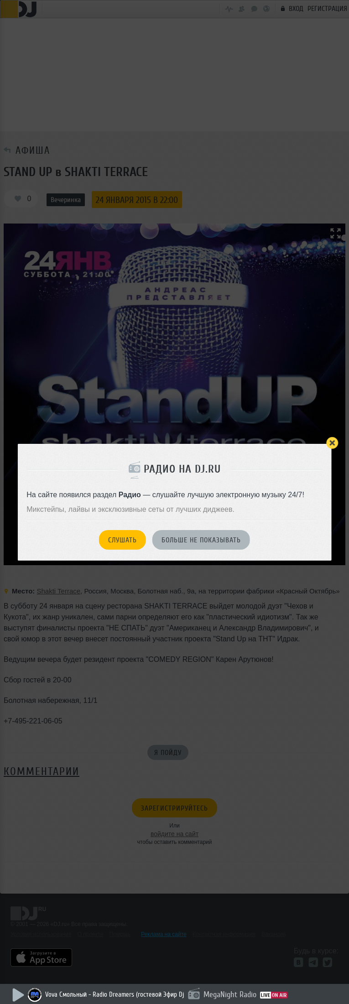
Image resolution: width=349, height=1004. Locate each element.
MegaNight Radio (229, 994)
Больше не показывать (201, 540)
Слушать (122, 540)
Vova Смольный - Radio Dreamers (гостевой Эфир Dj (114, 995)
